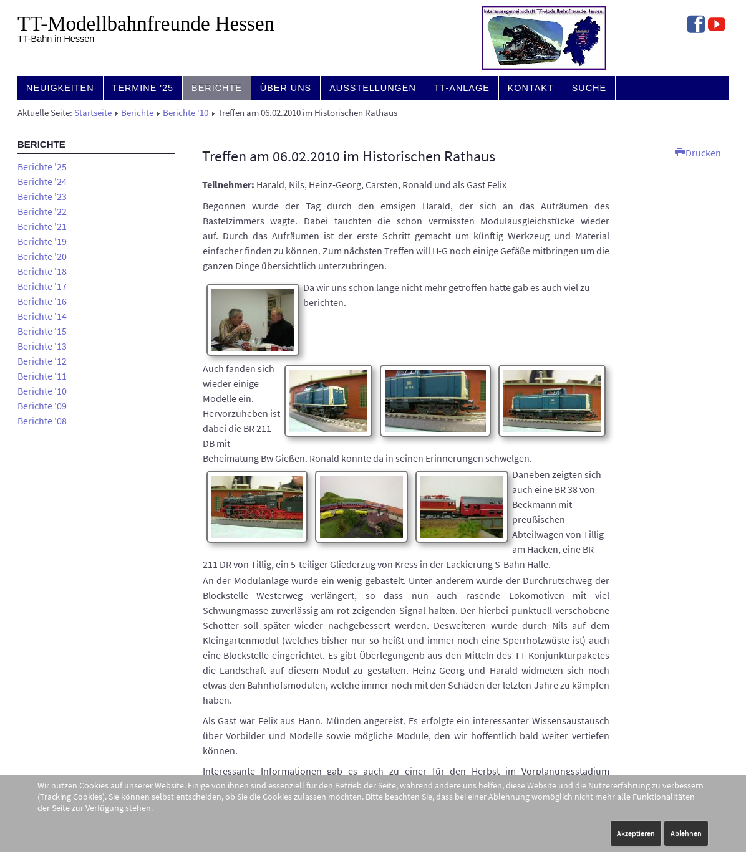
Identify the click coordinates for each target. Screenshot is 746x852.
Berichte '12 (42, 361)
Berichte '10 (185, 112)
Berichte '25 (42, 166)
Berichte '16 (42, 301)
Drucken (698, 152)
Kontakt (531, 88)
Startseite (93, 112)
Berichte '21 (42, 226)
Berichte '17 (42, 286)
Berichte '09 (42, 406)
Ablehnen (686, 833)
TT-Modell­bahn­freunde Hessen (145, 23)
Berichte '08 (42, 420)
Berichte (216, 88)
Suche (589, 88)
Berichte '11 (42, 376)
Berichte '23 (42, 196)
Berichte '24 (42, 181)
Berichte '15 (42, 331)
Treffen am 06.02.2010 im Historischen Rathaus (348, 156)
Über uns (285, 88)
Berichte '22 (42, 211)
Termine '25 (143, 88)
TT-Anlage (462, 88)
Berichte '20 (42, 256)
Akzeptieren (636, 833)
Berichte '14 (42, 316)
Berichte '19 (42, 241)
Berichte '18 (42, 271)
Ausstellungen (372, 88)
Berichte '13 (42, 346)
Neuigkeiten (60, 88)
